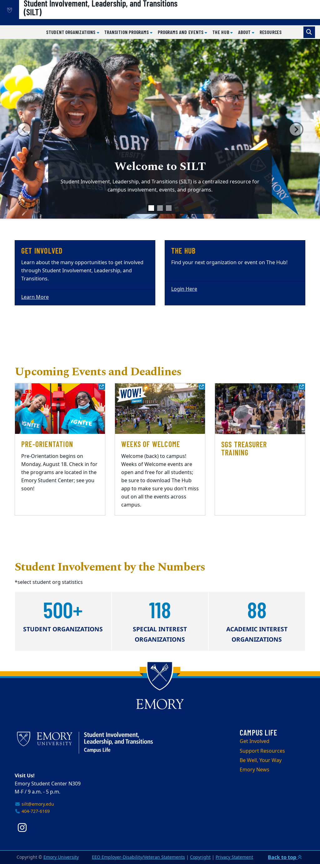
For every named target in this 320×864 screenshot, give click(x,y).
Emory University (61, 857)
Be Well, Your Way (261, 760)
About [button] (245, 32)
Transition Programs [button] (127, 32)
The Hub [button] (221, 32)
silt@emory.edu (34, 804)
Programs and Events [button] (181, 32)
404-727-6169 (32, 811)
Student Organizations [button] (71, 32)
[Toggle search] (309, 32)
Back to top (285, 857)
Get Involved (254, 741)
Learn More (35, 297)
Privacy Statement (234, 857)
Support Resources (262, 751)
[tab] (151, 208)
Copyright (200, 857)
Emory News (254, 770)
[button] (24, 129)
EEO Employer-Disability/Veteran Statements (138, 857)
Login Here (184, 289)
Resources (271, 32)
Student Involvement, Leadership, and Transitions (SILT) (121, 16)
